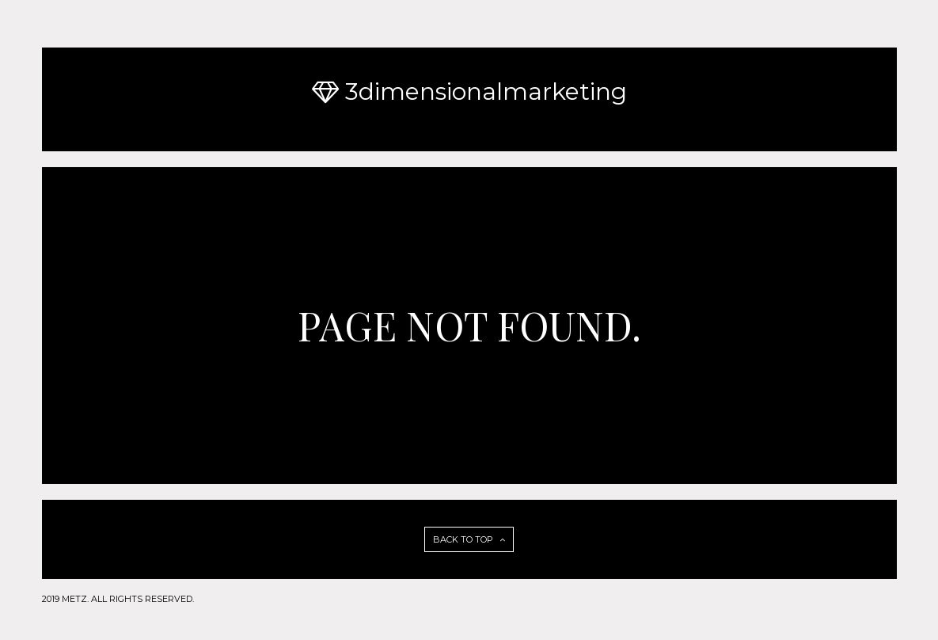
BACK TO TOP (469, 539)
